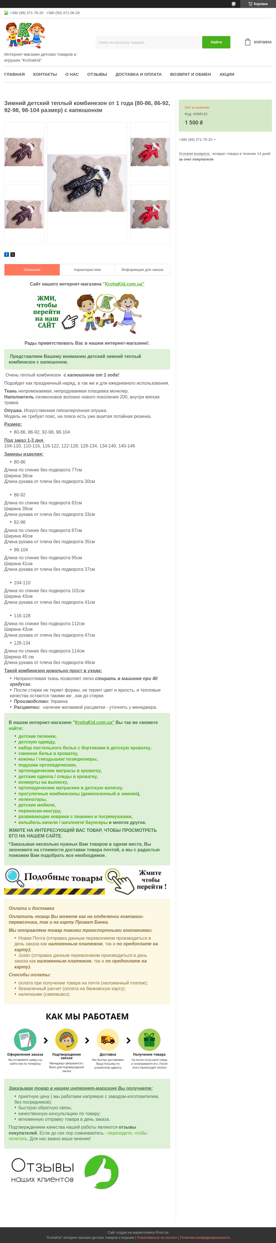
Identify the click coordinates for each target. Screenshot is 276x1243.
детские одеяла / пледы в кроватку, (58, 776)
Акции (226, 74)
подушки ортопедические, (47, 765)
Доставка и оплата (138, 74)
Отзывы (97, 74)
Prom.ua (162, 1233)
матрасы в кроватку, (79, 770)
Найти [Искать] (216, 42)
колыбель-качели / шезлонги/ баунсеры (62, 822)
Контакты (45, 74)
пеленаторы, (32, 799)
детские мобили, (36, 805)
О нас (72, 74)
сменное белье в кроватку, (48, 753)
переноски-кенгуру (39, 810)
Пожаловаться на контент (157, 1238)
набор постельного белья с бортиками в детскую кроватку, (84, 747)
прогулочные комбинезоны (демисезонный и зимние (77, 793)
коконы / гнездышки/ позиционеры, (58, 759)
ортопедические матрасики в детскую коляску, (70, 787)
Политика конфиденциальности (205, 1238)
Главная (14, 74)
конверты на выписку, (43, 782)
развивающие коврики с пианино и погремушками (74, 816)
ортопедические (37, 770)
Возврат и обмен (190, 74)
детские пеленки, (37, 736)
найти (15, 728)
